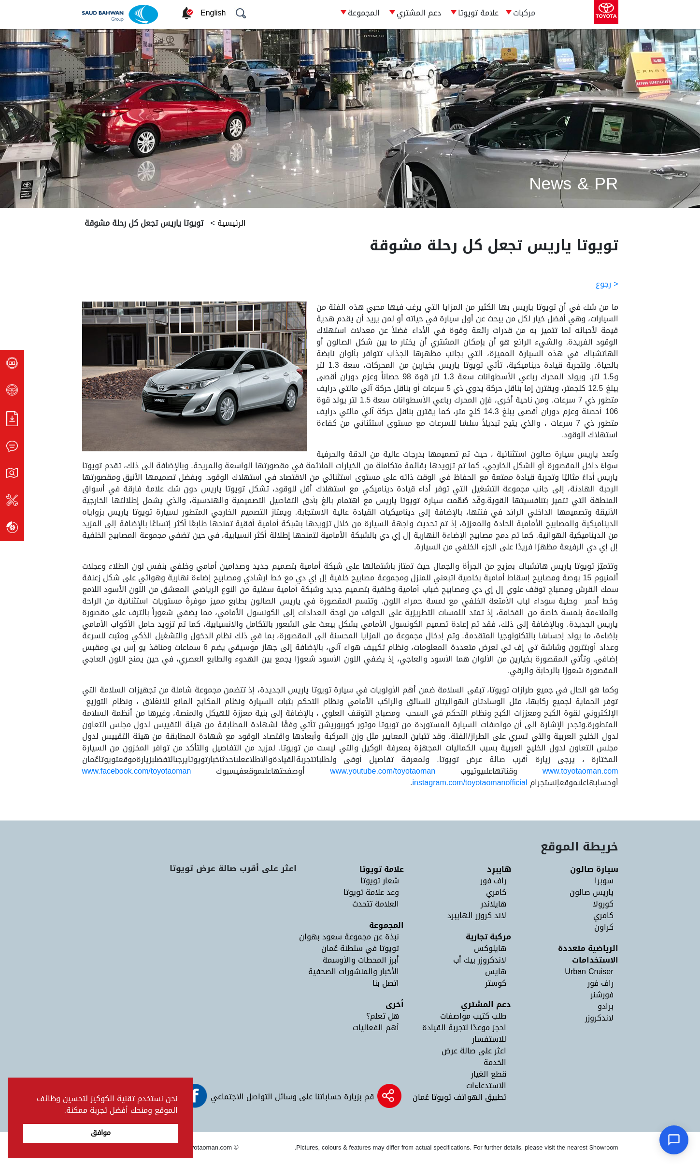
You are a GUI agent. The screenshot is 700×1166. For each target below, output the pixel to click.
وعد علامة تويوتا (371, 892)
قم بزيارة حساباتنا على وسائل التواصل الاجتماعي (291, 1096)
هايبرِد (499, 869)
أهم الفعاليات (376, 1027)
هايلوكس (490, 948)
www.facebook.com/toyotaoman (136, 770)
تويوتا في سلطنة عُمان (360, 948)
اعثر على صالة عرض (474, 1050)
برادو (606, 1006)
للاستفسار (489, 1039)
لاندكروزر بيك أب (479, 959)
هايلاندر (493, 903)
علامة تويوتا (478, 12)
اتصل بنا (385, 983)
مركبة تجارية (488, 936)
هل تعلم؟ (382, 1015)
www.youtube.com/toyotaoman (382, 770)
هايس (495, 971)
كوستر (495, 983)
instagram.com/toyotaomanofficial (469, 782)
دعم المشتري (419, 12)
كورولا (603, 903)
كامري (603, 915)
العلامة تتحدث (375, 903)
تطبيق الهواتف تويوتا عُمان (459, 1097)
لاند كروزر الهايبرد (476, 915)
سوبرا (604, 880)
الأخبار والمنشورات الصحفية (353, 971)
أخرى (395, 1004)
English (213, 12)
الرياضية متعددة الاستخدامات (588, 954)
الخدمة (495, 1062)
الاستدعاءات (486, 1085)
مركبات (524, 12)
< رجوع (607, 283)
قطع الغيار (488, 1073)
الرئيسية (230, 223)
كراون (604, 927)
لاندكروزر (599, 1017)
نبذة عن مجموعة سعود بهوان (349, 936)
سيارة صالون (594, 869)
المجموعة (364, 12)
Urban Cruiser (589, 971)
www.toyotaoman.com (580, 770)
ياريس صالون (592, 892)
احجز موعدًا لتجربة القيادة (464, 1027)
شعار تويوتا (379, 880)
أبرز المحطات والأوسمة (361, 959)
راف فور (600, 983)
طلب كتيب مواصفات (473, 1015)
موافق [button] (101, 1132)
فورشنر (602, 994)
